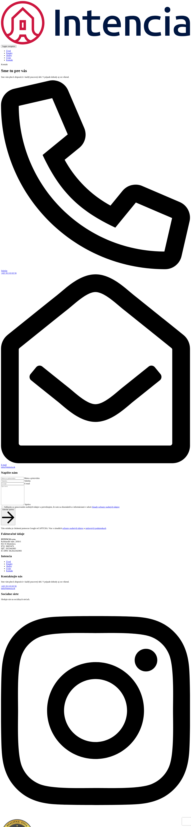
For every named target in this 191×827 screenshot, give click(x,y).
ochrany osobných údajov (72, 528)
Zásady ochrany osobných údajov (106, 507)
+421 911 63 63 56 (8, 586)
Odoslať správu (8, 516)
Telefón (27, 481)
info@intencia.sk (8, 588)
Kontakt (9, 60)
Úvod (8, 51)
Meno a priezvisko (32, 478)
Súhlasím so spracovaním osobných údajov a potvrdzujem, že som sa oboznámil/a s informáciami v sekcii (62, 507)
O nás (8, 58)
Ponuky (9, 53)
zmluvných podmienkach (95, 528)
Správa (30, 504)
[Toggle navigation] (8, 46)
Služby (9, 55)
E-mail (27, 484)
